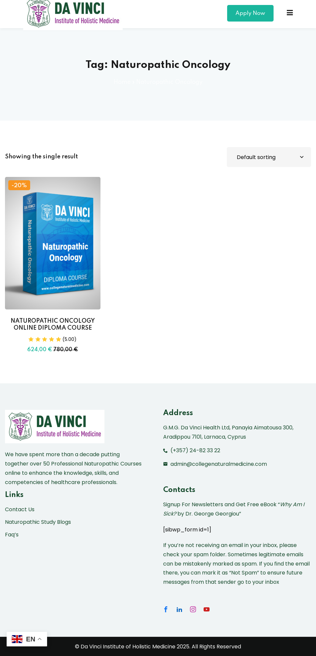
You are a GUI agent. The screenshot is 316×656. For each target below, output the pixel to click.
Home (122, 82)
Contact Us (19, 509)
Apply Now (250, 13)
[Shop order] (269, 157)
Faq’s (12, 534)
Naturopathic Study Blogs (38, 522)
